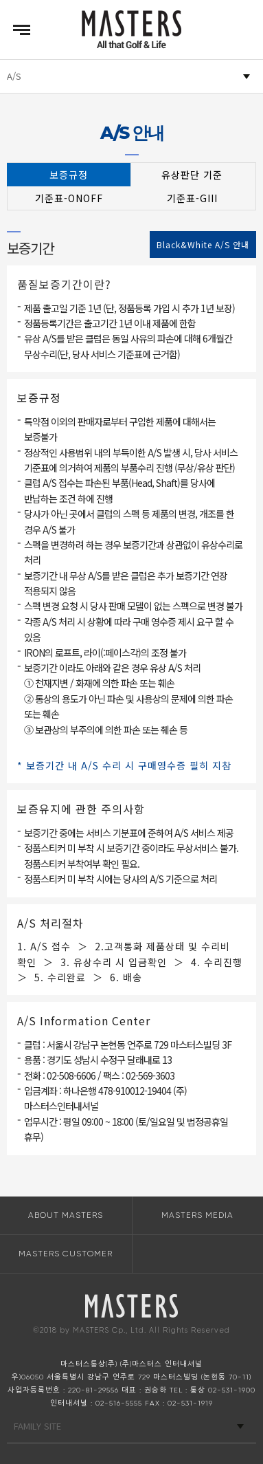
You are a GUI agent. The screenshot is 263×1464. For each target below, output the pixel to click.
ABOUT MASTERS (65, 1215)
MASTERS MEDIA (197, 1215)
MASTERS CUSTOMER (66, 1253)
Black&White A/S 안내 (203, 244)
